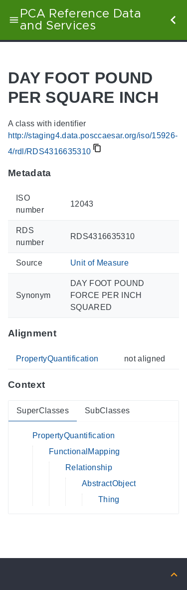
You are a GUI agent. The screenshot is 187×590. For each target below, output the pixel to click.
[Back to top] (174, 574)
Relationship (88, 467)
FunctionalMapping (84, 451)
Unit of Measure (99, 263)
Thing (109, 499)
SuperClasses (42, 410)
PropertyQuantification (57, 358)
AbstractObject (109, 483)
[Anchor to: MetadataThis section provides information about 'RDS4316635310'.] (61, 173)
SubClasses (107, 410)
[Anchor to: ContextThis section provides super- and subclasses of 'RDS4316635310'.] (54, 385)
